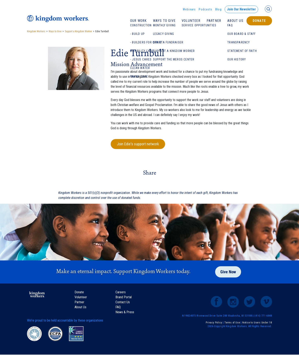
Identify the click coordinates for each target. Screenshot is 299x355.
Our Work (138, 21)
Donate (259, 21)
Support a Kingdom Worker (78, 31)
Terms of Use (232, 323)
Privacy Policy (214, 323)
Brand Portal (123, 298)
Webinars (189, 9)
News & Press (124, 312)
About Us (235, 21)
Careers (120, 293)
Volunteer (191, 21)
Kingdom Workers (36, 31)
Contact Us (122, 302)
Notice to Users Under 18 (257, 323)
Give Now (228, 272)
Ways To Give (164, 21)
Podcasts (205, 9)
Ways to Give (55, 31)
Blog (218, 9)
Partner (214, 21)
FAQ (118, 307)
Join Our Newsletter (241, 9)
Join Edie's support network (139, 144)
